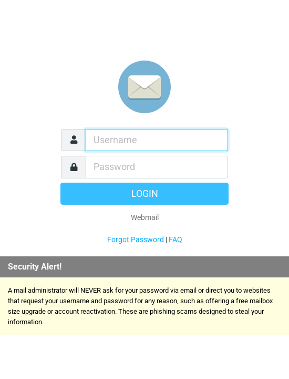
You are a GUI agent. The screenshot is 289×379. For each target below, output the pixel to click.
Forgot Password (135, 239)
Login (144, 193)
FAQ (175, 239)
